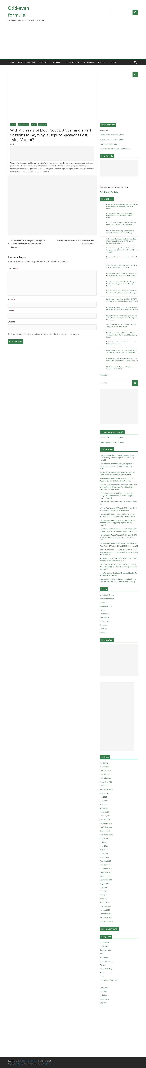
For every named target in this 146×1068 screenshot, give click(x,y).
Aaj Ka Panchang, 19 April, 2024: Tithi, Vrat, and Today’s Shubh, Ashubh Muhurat (121, 326)
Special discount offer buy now (112, 135)
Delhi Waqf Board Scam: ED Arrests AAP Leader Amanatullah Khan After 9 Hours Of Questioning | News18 (122, 335)
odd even (103, 991)
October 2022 (105, 831)
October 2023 (105, 786)
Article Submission (26, 62)
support (113, 62)
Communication (106, 950)
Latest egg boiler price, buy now (112, 442)
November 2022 (106, 827)
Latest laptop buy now (108, 144)
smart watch (105, 130)
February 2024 (105, 770)
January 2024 (105, 774)
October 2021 (105, 876)
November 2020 (106, 917)
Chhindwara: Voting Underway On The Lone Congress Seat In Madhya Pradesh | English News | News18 (122, 250)
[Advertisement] (73, 42)
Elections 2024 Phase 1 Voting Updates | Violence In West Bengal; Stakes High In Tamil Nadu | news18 (122, 207)
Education (104, 957)
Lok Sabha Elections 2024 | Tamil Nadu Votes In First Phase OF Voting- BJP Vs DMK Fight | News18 (122, 308)
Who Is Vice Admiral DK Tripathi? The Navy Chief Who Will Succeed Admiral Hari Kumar (121, 266)
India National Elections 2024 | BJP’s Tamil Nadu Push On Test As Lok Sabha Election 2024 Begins (121, 292)
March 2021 (104, 902)
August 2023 (105, 793)
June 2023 (104, 801)
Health (33, 125)
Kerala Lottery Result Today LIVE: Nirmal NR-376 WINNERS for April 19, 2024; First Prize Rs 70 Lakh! (122, 300)
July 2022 (103, 842)
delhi (102, 954)
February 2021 (105, 906)
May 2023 (103, 804)
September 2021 (106, 880)
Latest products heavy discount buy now (115, 149)
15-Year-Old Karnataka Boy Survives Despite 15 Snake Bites (76, 242)
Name (11, 300)
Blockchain (104, 946)
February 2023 (105, 816)
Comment (13, 268)
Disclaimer (104, 602)
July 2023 (103, 797)
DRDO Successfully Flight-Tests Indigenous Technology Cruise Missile (119, 368)
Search (135, 12)
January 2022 (105, 865)
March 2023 (104, 812)
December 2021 (106, 868)
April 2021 (104, 899)
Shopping (57, 62)
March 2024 (104, 767)
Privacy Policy (105, 621)
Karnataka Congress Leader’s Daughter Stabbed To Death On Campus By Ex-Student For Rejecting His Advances (122, 318)
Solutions (101, 62)
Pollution (103, 995)
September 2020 (106, 921)
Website (11, 322)
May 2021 (103, 895)
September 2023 (106, 789)
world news (104, 999)
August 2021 (105, 884)
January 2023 (105, 819)
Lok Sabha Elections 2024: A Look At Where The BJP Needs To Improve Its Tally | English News (121, 274)
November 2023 (106, 782)
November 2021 (106, 872)
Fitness (13, 125)
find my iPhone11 (106, 961)
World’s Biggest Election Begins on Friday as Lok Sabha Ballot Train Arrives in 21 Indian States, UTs (122, 360)
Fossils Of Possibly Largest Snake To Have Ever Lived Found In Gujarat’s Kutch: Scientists (121, 223)
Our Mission (88, 62)
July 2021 (103, 887)
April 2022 (104, 853)
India (102, 976)
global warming (72, 62)
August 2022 (105, 838)
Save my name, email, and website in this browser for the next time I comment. (45, 334)
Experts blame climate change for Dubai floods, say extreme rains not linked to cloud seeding (121, 351)
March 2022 (104, 857)
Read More (104, 375)
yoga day (103, 1003)
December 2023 (106, 778)
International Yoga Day (108, 980)
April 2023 (104, 808)
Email (11, 310)
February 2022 (105, 861)
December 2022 (106, 823)
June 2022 (104, 846)
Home (12, 62)
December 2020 (106, 914)
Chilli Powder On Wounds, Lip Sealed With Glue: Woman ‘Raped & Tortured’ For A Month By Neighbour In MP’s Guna (121, 241)
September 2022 (106, 835)
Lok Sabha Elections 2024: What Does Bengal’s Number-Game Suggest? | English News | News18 (121, 284)
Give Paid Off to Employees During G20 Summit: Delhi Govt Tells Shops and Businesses (26, 243)
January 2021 (105, 910)
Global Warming (23, 125)
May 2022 (103, 850)
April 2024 (104, 763)
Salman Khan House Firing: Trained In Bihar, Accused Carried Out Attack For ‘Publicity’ (120, 232)
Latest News (44, 62)
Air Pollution (104, 942)
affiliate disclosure (107, 595)
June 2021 (104, 891)
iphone (102, 984)
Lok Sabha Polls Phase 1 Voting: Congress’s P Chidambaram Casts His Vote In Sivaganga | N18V (120, 215)
